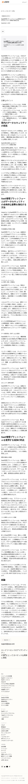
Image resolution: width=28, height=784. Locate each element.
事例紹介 (3, 727)
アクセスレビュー (6, 687)
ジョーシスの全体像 (6, 676)
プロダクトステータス (7, 740)
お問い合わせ (4, 760)
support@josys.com (8, 644)
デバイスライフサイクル (7, 713)
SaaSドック (4, 711)
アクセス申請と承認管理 (7, 683)
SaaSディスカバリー (6, 678)
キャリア (3, 750)
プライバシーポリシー (5, 778)
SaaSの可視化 (5, 697)
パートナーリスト (6, 758)
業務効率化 (4, 701)
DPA (16, 780)
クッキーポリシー (14, 778)
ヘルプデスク (5, 717)
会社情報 (3, 746)
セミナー (3, 734)
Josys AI (3, 681)
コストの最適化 (5, 703)
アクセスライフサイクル (7, 685)
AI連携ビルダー (5, 689)
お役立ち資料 (4, 730)
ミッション (4, 748)
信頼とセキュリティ (6, 754)
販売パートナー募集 (6, 756)
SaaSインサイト (5, 680)
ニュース (3, 752)
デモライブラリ (5, 729)
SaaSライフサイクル (7, 715)
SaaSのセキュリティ (6, 699)
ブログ (3, 725)
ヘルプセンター (5, 736)
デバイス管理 (4, 705)
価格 (2, 719)
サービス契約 (21, 778)
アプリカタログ (5, 691)
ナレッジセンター (6, 732)
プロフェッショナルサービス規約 (8, 780)
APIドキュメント (5, 738)
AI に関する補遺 (21, 780)
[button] (24, 2)
